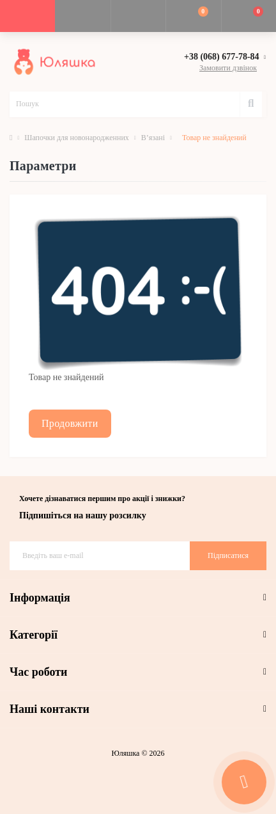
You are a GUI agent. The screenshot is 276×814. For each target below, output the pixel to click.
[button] (138, 16)
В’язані (153, 137)
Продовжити (70, 423)
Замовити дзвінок (228, 67)
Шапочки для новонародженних (76, 137)
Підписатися (228, 555)
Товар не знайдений (214, 137)
